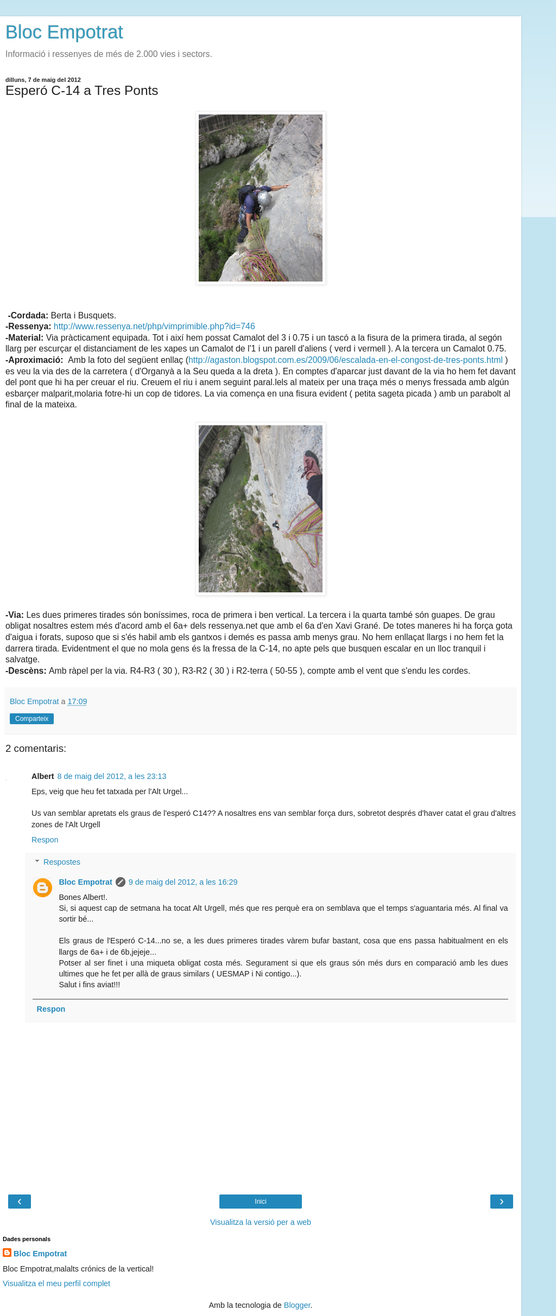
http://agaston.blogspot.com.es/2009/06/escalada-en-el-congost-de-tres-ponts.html (345, 360)
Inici (260, 1201)
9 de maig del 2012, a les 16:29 (183, 882)
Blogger (297, 1305)
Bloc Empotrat (64, 32)
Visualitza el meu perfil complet (56, 1283)
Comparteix (31, 719)
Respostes (61, 862)
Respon (45, 839)
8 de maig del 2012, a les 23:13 (112, 776)
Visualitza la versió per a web (260, 1222)
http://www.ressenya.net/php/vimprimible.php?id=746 (154, 326)
